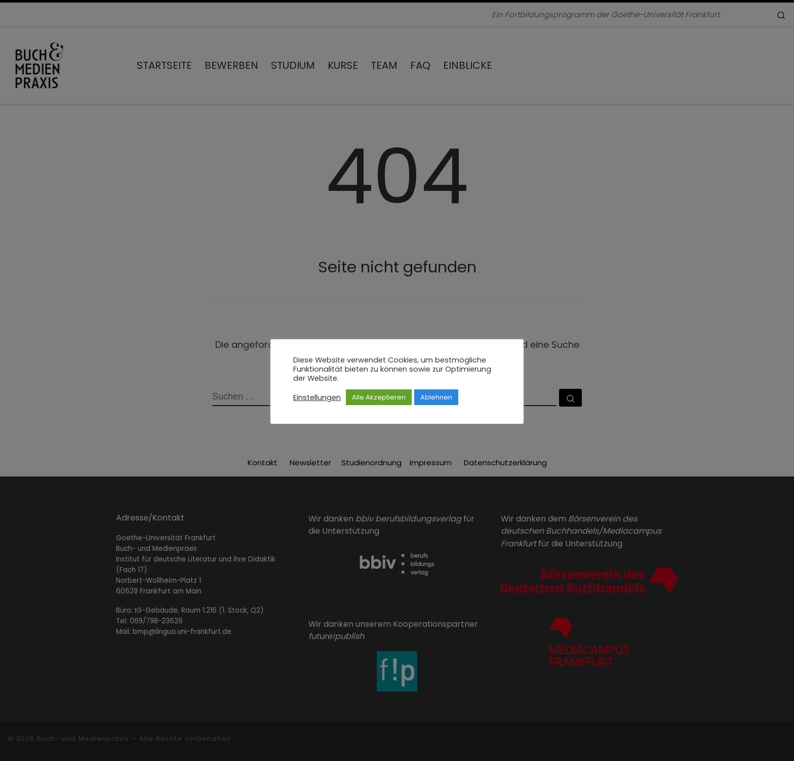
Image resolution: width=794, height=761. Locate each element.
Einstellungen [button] (317, 397)
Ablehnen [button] (436, 397)
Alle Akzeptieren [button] (379, 397)
